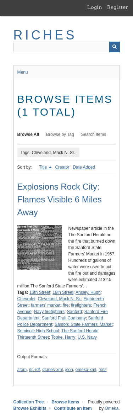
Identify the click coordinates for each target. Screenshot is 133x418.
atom (22, 369)
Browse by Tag (60, 134)
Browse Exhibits (29, 408)
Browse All (28, 134)
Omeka (111, 408)
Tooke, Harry (63, 337)
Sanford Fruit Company (64, 318)
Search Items (93, 134)
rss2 (103, 369)
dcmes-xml (52, 369)
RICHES (45, 35)
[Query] (66, 47)
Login (94, 7)
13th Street (39, 292)
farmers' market (45, 305)
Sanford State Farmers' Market (84, 324)
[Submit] (114, 47)
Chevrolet (26, 298)
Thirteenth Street (33, 337)
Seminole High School (38, 330)
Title (43, 167)
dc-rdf (34, 369)
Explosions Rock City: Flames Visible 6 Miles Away (59, 199)
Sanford (74, 311)
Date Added (84, 167)
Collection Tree (28, 402)
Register (117, 7)
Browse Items (65, 402)
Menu (22, 72)
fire (66, 305)
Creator (62, 167)
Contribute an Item (73, 408)
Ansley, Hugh (88, 292)
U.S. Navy (87, 337)
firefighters (81, 305)
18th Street (62, 292)
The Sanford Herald (80, 330)
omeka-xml (86, 369)
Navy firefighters (49, 311)
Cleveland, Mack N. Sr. (59, 298)
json (69, 369)
